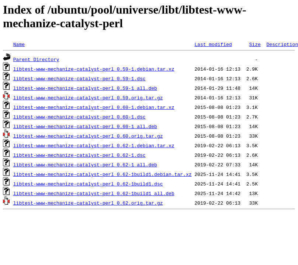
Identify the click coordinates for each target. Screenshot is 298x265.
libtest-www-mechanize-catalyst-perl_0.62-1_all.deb (85, 164)
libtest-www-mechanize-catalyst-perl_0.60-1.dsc (79, 116)
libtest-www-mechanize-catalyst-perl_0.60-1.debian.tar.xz (93, 107)
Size (254, 44)
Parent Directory (36, 59)
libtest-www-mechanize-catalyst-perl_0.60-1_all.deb (85, 126)
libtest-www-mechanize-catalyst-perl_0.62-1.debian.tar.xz (93, 145)
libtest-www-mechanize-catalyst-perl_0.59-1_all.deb (85, 88)
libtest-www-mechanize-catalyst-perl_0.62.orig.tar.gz (88, 202)
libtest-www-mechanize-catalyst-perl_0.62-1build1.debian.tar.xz (102, 174)
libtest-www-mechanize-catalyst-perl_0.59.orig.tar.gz (88, 97)
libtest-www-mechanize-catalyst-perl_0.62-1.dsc (79, 155)
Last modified (213, 44)
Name (19, 44)
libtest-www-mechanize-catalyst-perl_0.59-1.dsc (79, 78)
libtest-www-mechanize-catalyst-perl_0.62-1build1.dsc (88, 183)
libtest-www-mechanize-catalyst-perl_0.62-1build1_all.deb (93, 193)
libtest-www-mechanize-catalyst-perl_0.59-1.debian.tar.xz (93, 69)
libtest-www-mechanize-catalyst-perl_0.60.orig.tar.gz (88, 135)
